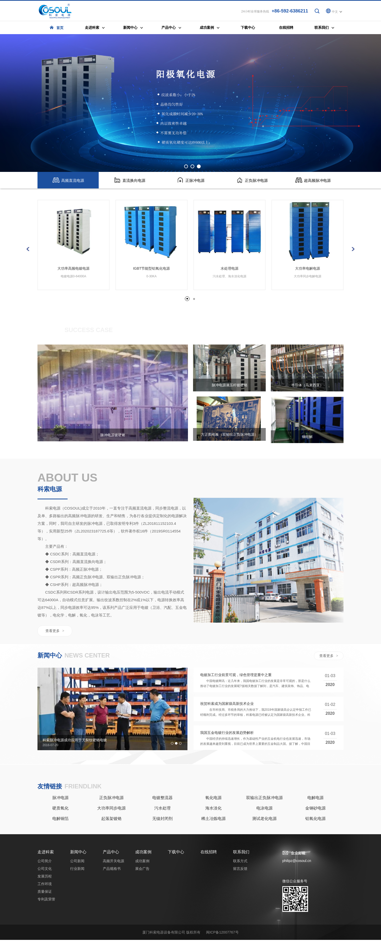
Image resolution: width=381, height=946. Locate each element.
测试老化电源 (264, 824)
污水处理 (162, 814)
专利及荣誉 (46, 905)
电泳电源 (264, 814)
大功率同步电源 (111, 814)
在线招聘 (208, 858)
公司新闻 (77, 867)
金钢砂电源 (315, 814)
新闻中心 (78, 858)
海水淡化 (213, 814)
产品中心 (111, 858)
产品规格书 (112, 875)
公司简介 (44, 867)
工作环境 (44, 890)
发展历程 (44, 882)
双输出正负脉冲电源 (264, 804)
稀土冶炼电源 (213, 824)
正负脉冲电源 (111, 804)
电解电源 (315, 804)
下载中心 (176, 858)
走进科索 (45, 858)
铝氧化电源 (315, 824)
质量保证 (44, 898)
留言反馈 (240, 875)
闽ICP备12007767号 (222, 938)
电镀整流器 (162, 804)
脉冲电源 (60, 804)
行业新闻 (77, 875)
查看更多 (54, 633)
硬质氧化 (60, 814)
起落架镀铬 (111, 824)
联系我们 (241, 858)
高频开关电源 (113, 867)
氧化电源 (213, 804)
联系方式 (240, 867)
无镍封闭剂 (162, 824)
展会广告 (331, 332)
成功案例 (306, 332)
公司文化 (44, 875)
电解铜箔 (60, 824)
